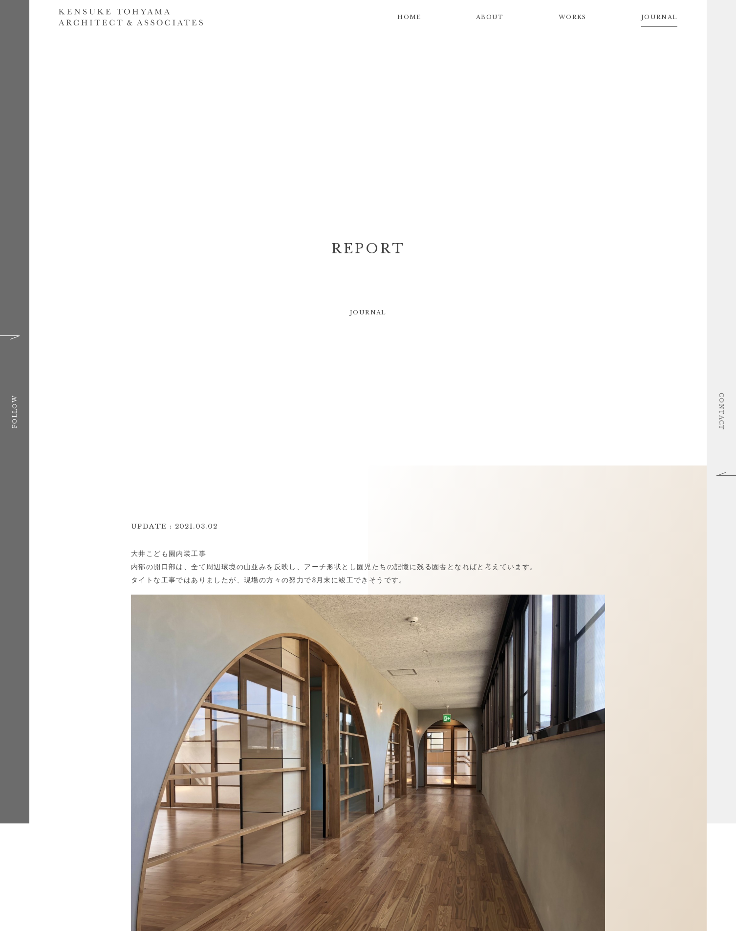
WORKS (572, 17)
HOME (409, 17)
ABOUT (490, 17)
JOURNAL (659, 17)
